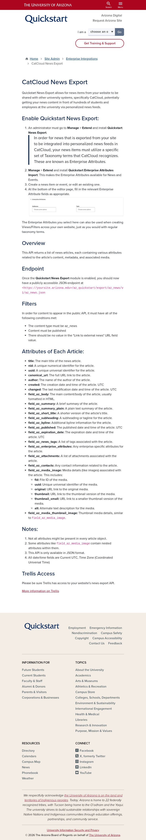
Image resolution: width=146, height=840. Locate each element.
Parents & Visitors (34, 692)
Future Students (33, 670)
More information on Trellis (40, 591)
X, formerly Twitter (92, 756)
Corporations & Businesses (40, 698)
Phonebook (30, 773)
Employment (77, 628)
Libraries (81, 720)
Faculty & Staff (32, 681)
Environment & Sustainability (95, 703)
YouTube (86, 773)
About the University (89, 670)
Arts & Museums (86, 681)
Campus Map (31, 762)
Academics (83, 675)
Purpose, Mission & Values (93, 731)
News (26, 767)
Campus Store (85, 692)
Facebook (87, 751)
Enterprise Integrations (82, 59)
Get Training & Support (100, 43)
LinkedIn (86, 767)
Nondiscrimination (84, 633)
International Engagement (93, 709)
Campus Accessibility (107, 638)
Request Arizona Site (107, 21)
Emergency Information (106, 628)
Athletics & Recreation (90, 687)
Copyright (82, 638)
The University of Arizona (104, 835)
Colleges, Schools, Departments (97, 698)
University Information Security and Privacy (73, 830)
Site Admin (52, 59)
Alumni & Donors (33, 687)
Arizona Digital (111, 15)
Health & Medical (87, 714)
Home (34, 59)
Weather (28, 778)
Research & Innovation (91, 725)
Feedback (115, 643)
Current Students (34, 675)
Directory (28, 751)
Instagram (87, 762)
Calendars (29, 756)
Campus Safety (111, 633)
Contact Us (96, 643)
